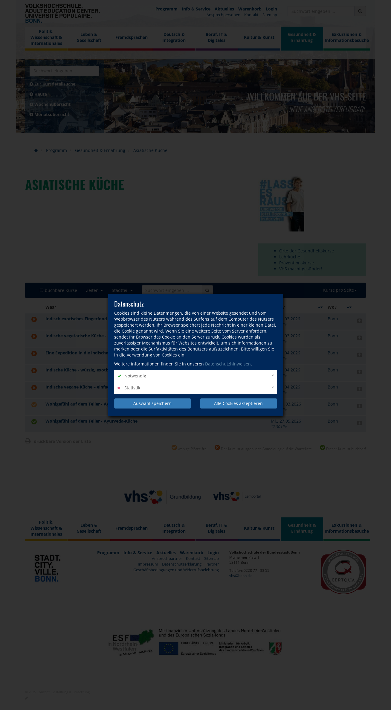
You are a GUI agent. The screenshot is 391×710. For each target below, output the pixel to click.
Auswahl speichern (152, 403)
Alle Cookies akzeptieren (238, 403)
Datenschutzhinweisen (228, 364)
